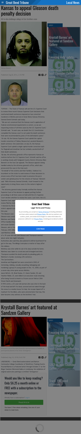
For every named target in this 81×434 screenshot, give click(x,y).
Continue (40, 229)
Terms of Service (43, 212)
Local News (72, 2)
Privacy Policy (41, 214)
